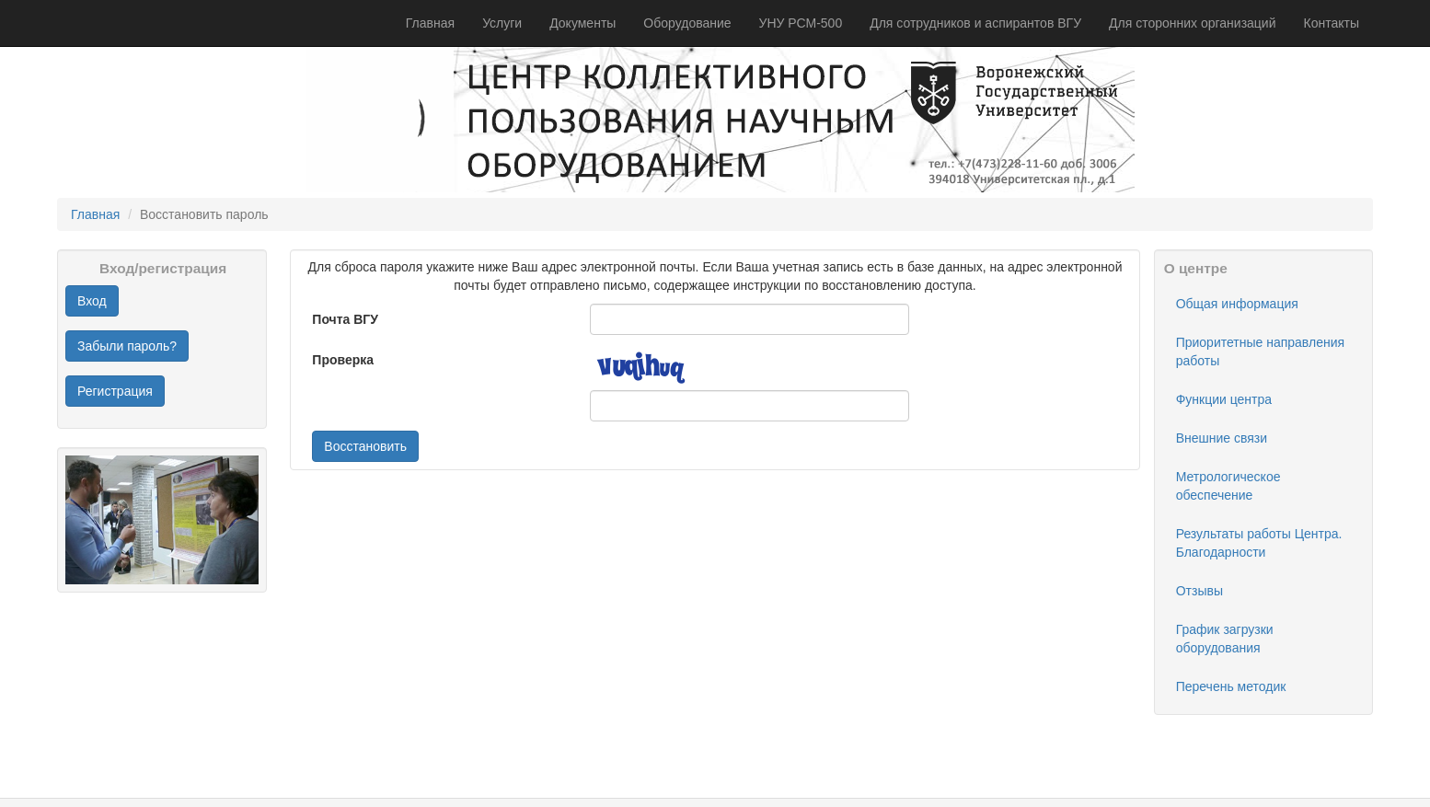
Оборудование (687, 23)
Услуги (502, 23)
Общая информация (1237, 303)
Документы (582, 23)
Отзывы (1199, 590)
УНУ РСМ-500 (801, 23)
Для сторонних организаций (1192, 23)
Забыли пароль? (127, 346)
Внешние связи (1221, 438)
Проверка (343, 359)
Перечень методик (1231, 686)
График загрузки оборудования (1225, 638)
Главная (430, 23)
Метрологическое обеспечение (1228, 485)
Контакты (1331, 23)
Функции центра (1224, 399)
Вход (92, 301)
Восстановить (365, 446)
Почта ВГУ (345, 319)
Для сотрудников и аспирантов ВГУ (975, 23)
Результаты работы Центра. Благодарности (1259, 542)
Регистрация (115, 391)
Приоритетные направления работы (1260, 351)
